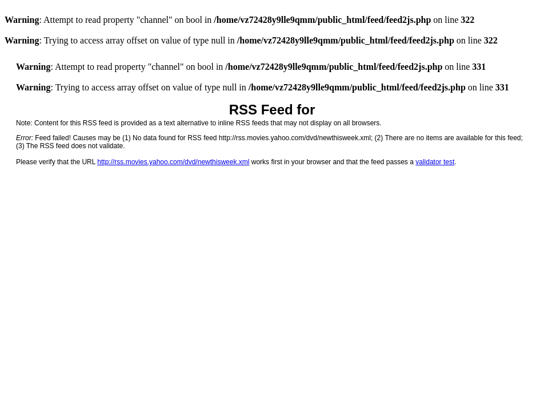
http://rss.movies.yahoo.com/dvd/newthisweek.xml (173, 162)
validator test (434, 162)
